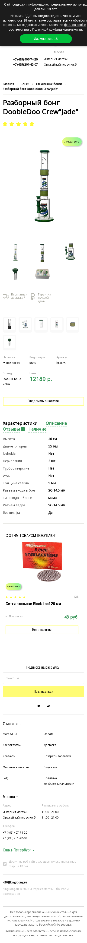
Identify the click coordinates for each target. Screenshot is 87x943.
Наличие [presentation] (37, 429)
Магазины (10, 734)
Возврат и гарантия (57, 756)
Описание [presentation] (56, 423)
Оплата (49, 734)
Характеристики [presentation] (20, 423)
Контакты (9, 756)
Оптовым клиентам (16, 767)
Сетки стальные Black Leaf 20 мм (33, 603)
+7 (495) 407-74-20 (25, 59)
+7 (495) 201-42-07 (25, 64)
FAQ (5, 778)
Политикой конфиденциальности (57, 29)
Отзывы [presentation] (11, 429)
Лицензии (51, 767)
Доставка (50, 745)
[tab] (20, 423)
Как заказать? (12, 745)
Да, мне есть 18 (46, 39)
